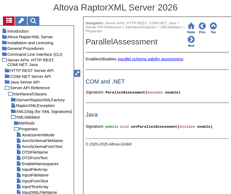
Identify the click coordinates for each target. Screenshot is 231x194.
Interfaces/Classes (141, 27)
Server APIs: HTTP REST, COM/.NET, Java (140, 23)
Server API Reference (103, 27)
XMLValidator (171, 27)
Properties (94, 31)
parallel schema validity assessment (150, 59)
